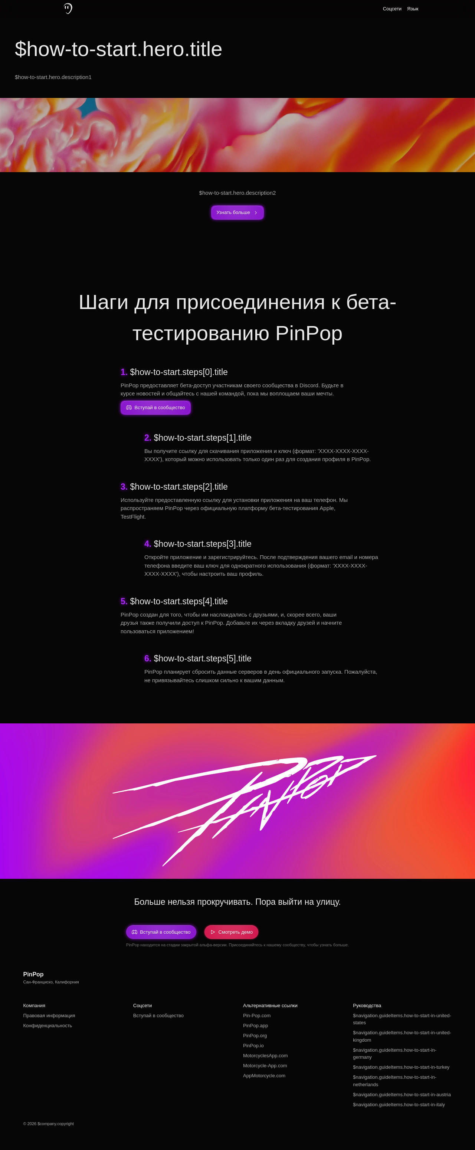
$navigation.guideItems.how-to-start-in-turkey (401, 1067)
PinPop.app (255, 1025)
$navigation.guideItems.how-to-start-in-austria (402, 1094)
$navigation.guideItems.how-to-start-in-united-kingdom (402, 1036)
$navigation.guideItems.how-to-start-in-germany (394, 1053)
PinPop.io (253, 1045)
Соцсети (392, 9)
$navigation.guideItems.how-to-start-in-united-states (402, 1019)
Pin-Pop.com (257, 1015)
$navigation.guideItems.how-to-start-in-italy (399, 1104)
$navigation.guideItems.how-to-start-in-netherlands (394, 1080)
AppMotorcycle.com (264, 1075)
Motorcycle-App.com (265, 1065)
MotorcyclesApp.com (265, 1055)
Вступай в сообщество (158, 1015)
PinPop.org (255, 1035)
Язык (412, 9)
